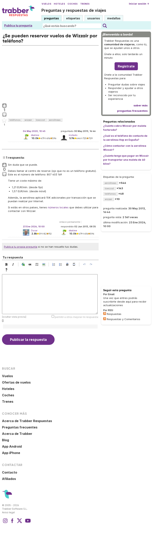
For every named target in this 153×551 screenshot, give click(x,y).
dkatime (35, 135)
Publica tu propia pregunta (20, 246)
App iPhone (11, 453)
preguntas (51, 18)
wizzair (28, 120)
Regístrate (126, 66)
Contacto (9, 472)
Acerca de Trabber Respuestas (27, 421)
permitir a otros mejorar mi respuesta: (77, 317)
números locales (58, 207)
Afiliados (9, 479)
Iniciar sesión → (139, 3)
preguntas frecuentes (132, 110)
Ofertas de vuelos (16, 382)
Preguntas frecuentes (19, 427)
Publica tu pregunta (18, 25)
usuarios (93, 18)
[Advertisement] (50, 73)
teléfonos (15, 120)
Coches (72, 4)
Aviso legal (8, 512)
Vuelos (46, 4)
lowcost (40, 120)
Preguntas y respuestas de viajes (73, 10)
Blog (5, 440)
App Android (12, 446)
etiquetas (73, 18)
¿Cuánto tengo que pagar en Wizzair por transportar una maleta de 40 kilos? (126, 159)
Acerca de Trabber (17, 434)
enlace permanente (69, 222)
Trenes (85, 4)
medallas (114, 18)
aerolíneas (55, 120)
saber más (140, 105)
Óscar (34, 230)
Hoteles (59, 4)
